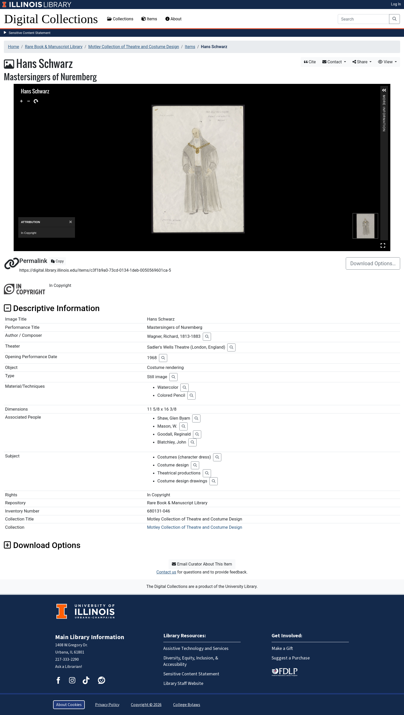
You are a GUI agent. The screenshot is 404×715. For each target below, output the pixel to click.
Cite (310, 61)
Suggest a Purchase (291, 658)
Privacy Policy (107, 705)
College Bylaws (186, 705)
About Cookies (69, 705)
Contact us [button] (166, 572)
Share (360, 61)
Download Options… (373, 263)
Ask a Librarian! (68, 666)
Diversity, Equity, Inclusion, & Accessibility (190, 661)
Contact (332, 61)
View (386, 61)
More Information (384, 97)
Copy (57, 261)
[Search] (363, 19)
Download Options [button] (42, 545)
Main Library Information (89, 637)
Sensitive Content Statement (29, 33)
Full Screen (383, 245)
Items (149, 18)
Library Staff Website (183, 683)
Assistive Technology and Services (196, 648)
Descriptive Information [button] (52, 308)
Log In (396, 4)
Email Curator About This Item (202, 564)
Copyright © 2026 (146, 705)
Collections (120, 18)
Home (13, 46)
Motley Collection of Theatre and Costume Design (133, 46)
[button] (384, 90)
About (173, 18)
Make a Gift (282, 648)
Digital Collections (51, 19)
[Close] (70, 222)
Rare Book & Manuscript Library (53, 46)
